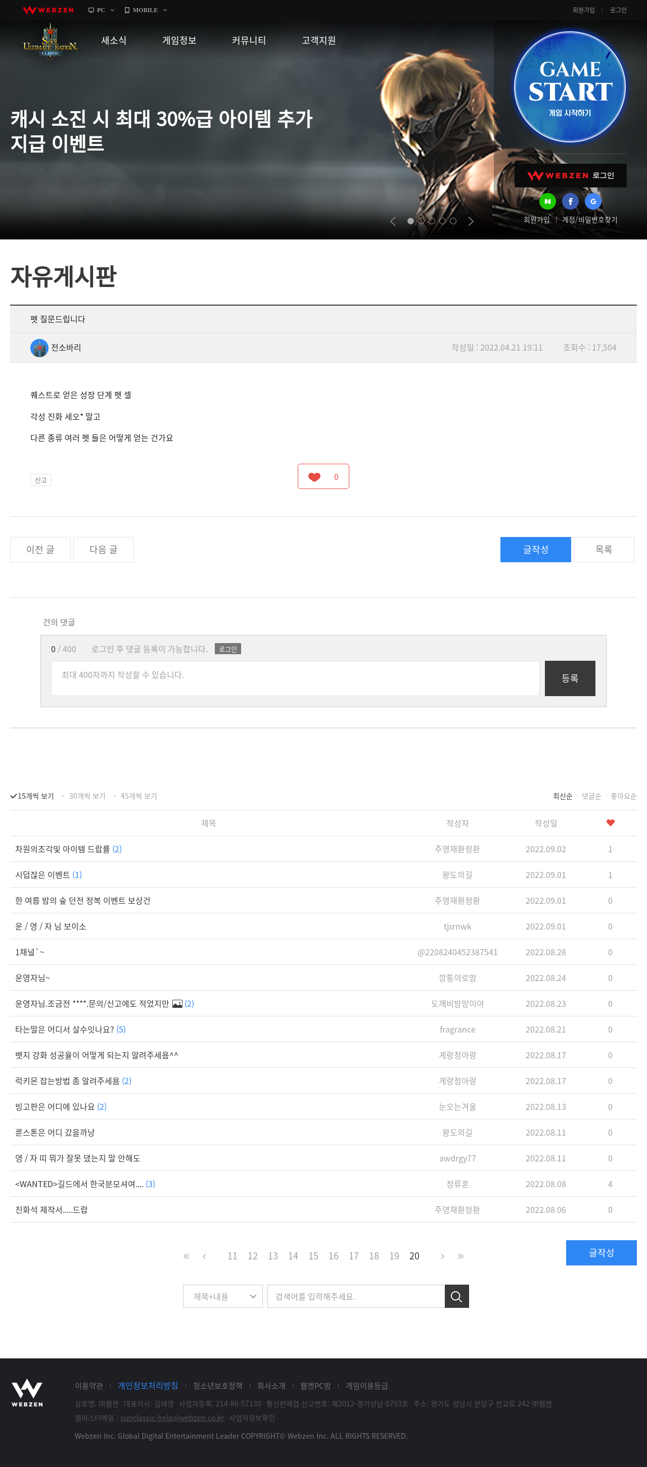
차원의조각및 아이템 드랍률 (68, 849)
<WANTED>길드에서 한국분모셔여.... (85, 1184)
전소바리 (55, 347)
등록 (570, 678)
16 (334, 1255)
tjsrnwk (458, 926)
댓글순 (592, 796)
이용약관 (89, 1385)
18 (374, 1255)
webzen (48, 10)
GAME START (569, 87)
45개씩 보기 (139, 796)
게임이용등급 (367, 1385)
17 (354, 1255)
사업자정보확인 (252, 1417)
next (471, 221)
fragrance (458, 1029)
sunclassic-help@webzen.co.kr (172, 1417)
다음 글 (103, 549)
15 (313, 1255)
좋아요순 (624, 796)
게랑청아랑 (458, 1055)
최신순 (563, 796)
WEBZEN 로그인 (571, 175)
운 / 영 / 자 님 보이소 (50, 926)
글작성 (536, 549)
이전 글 (40, 549)
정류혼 (457, 1184)
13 (273, 1255)
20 (414, 1255)
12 (253, 1255)
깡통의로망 (458, 977)
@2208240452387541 (458, 952)
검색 (457, 1296)
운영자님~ (32, 977)
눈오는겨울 (458, 1106)
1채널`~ (29, 952)
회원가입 (584, 10)
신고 (41, 479)
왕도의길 (457, 874)
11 (232, 1255)
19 (394, 1255)
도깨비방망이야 (457, 1003)
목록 (604, 549)
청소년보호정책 (218, 1385)
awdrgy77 (457, 1158)
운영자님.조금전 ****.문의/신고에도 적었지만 (104, 1003)
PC (101, 10)
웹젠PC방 (315, 1385)
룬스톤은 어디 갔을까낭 (55, 1132)
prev (393, 221)
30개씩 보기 (87, 796)
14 (293, 1255)
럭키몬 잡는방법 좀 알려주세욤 (73, 1080)
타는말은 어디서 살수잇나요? (70, 1029)
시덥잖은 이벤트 (48, 874)
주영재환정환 (457, 849)
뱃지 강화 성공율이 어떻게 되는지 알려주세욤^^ (96, 1055)
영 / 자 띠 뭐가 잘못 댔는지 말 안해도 (78, 1158)
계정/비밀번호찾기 (590, 219)
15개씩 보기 (36, 796)
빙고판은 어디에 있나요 (61, 1106)
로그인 (618, 10)
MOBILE (145, 10)
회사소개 (271, 1385)
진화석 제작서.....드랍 (51, 1209)
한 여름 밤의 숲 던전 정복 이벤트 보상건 (83, 900)
